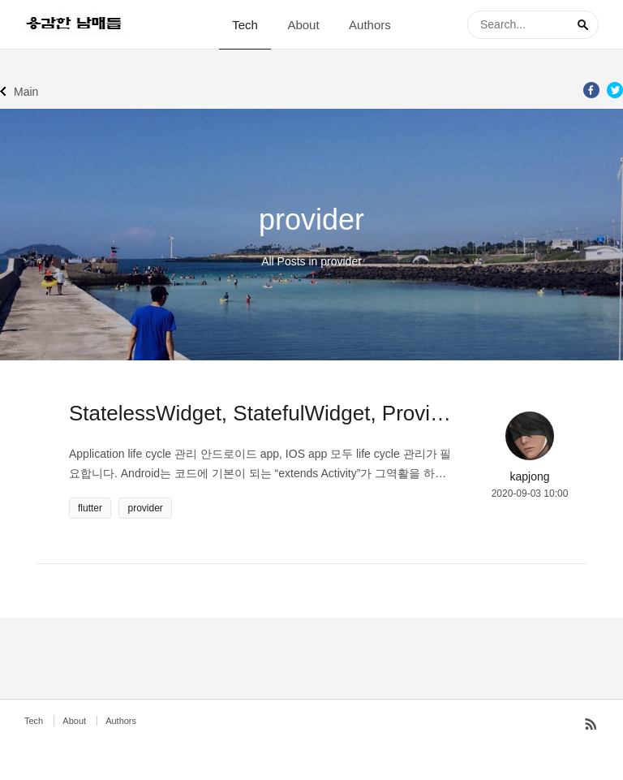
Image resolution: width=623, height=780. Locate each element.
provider (144, 508)
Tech (245, 25)
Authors (370, 25)
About (303, 25)
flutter (90, 508)
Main (26, 91)
